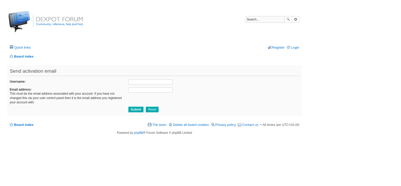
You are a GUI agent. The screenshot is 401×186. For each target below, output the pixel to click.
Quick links (22, 47)
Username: (18, 81)
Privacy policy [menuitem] (225, 125)
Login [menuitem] (295, 47)
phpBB (138, 133)
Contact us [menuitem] (250, 125)
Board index (24, 125)
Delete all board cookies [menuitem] (191, 125)
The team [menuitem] (159, 125)
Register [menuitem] (278, 47)
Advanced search (295, 19)
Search (288, 19)
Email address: (20, 89)
